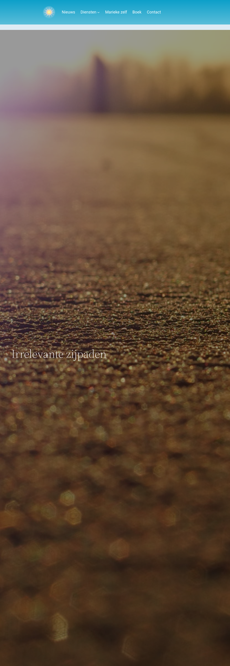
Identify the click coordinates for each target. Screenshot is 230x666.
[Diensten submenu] (98, 12)
